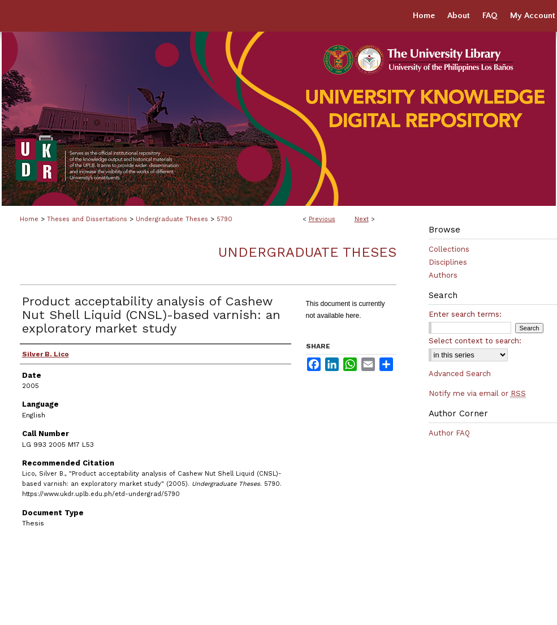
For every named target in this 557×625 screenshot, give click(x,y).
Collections (449, 249)
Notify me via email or (477, 393)
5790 (224, 219)
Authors (443, 275)
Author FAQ (449, 433)
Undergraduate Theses (172, 219)
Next (362, 219)
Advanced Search (460, 373)
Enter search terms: (465, 314)
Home (29, 219)
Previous (322, 219)
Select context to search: (475, 341)
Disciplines (448, 262)
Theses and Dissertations (87, 219)
